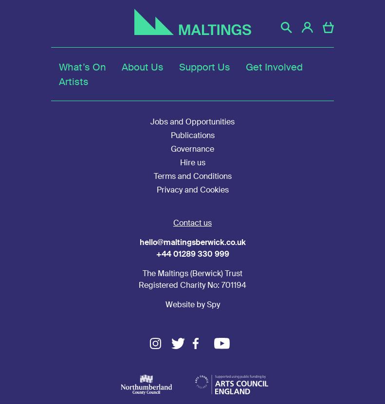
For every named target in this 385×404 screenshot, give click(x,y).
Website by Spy (192, 304)
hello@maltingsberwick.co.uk (193, 242)
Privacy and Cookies (193, 190)
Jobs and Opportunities (192, 122)
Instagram (160, 343)
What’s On (82, 67)
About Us (143, 67)
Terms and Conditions (193, 176)
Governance (192, 149)
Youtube (225, 343)
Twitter (182, 343)
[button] (286, 27)
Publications (193, 135)
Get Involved (274, 67)
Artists (74, 81)
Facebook (203, 343)
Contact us (192, 223)
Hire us (192, 163)
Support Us (204, 67)
